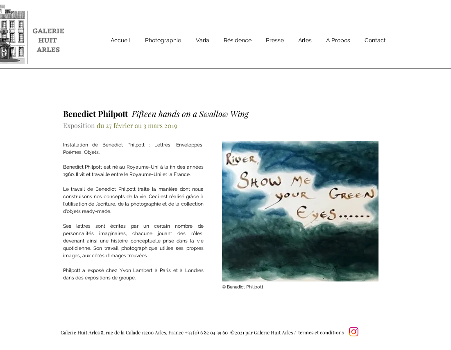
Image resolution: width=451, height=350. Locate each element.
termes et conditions (321, 332)
